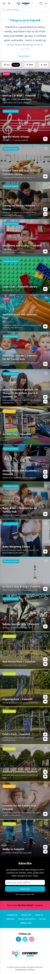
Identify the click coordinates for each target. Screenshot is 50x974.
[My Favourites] (40, 3)
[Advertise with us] (45, 3)
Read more (24, 56)
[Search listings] (25, 9)
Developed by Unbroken (25, 969)
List (15, 65)
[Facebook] (18, 939)
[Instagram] (31, 939)
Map (7, 65)
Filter (29, 65)
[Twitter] (25, 939)
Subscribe (25, 888)
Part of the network (25, 905)
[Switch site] (32, 3)
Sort (44, 65)
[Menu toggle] (4, 3)
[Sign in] (9, 3)
